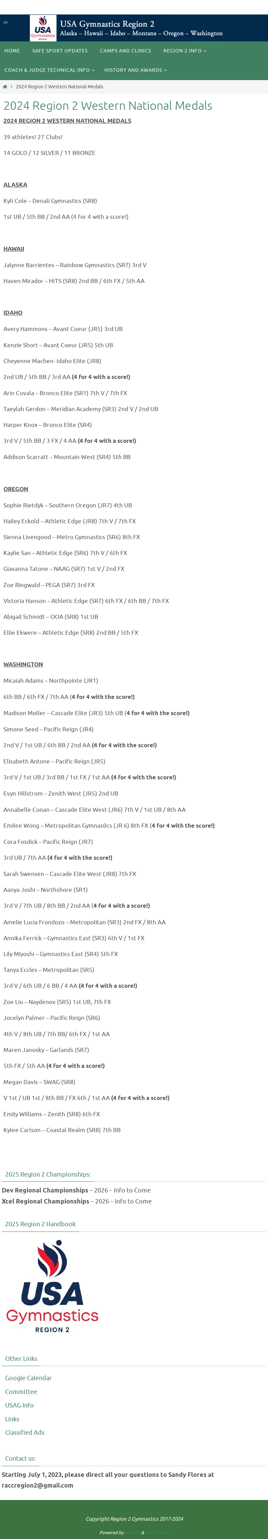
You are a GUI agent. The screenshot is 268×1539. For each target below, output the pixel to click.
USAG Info (19, 1405)
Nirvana (132, 1533)
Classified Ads (24, 1432)
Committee (21, 1392)
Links (12, 1419)
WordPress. (157, 1533)
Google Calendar (28, 1378)
